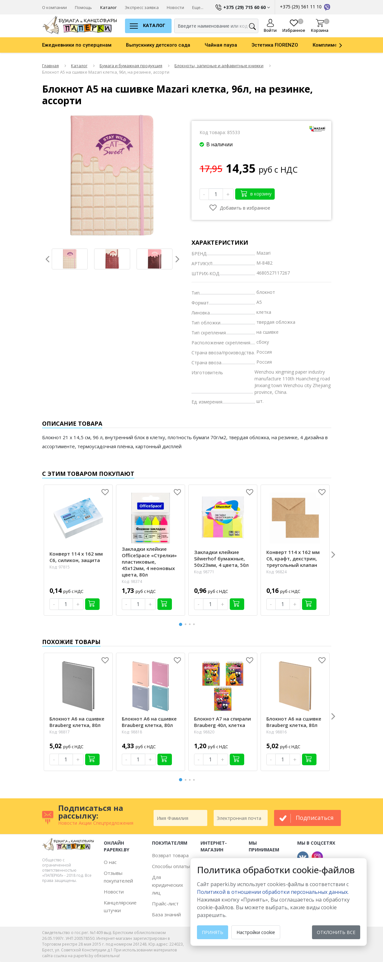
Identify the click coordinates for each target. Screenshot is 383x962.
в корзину (256, 193)
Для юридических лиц (167, 885)
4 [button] (195, 624)
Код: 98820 (204, 732)
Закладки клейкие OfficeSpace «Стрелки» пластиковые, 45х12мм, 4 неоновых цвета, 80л (149, 562)
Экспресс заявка (142, 7)
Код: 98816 (276, 732)
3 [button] (191, 624)
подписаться (315, 817)
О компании (54, 7)
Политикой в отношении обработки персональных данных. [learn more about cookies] (273, 891)
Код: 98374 (132, 581)
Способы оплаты (171, 866)
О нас (110, 862)
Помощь (83, 7)
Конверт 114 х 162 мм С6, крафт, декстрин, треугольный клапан (293, 558)
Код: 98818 (132, 732)
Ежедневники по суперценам (76, 45)
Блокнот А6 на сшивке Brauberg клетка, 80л (76, 721)
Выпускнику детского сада (158, 45)
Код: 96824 (276, 572)
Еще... (197, 7)
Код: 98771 (204, 572)
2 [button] (187, 624)
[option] (84, 45)
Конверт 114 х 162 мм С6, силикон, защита (76, 556)
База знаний (166, 914)
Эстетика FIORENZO (275, 45)
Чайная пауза (221, 45)
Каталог (108, 7)
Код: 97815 (59, 567)
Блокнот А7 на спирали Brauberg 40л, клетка (222, 721)
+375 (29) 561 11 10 (305, 7)
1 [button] (181, 623)
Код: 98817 (59, 732)
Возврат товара (170, 855)
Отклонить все (336, 932)
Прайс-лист (165, 903)
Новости (175, 7)
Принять (212, 932)
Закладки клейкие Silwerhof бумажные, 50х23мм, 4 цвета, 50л (221, 558)
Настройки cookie (255, 932)
